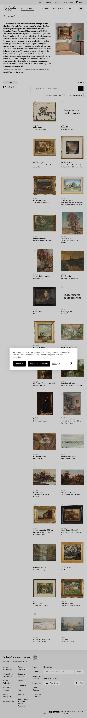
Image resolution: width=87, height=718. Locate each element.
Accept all (19, 364)
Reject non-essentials (39, 364)
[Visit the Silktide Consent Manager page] (71, 363)
